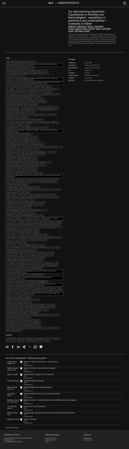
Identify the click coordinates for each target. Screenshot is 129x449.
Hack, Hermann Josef (79, 31)
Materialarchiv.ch (50, 440)
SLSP (47, 442)
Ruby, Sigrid (88, 28)
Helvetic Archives (51, 438)
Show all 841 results (12, 427)
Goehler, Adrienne (77, 26)
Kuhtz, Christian (95, 26)
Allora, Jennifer (103, 28)
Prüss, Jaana (74, 28)
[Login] (124, 5)
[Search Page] (64, 3)
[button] (4, 3)
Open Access (88, 440)
